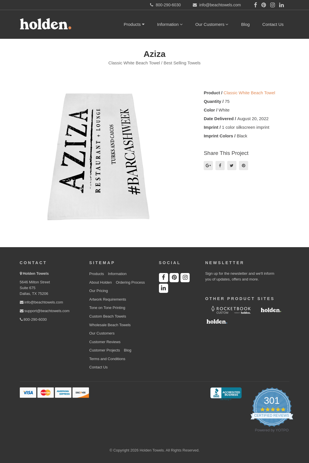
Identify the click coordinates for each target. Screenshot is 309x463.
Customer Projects (104, 350)
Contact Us (272, 24)
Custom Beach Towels (107, 316)
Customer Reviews (105, 342)
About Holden (100, 282)
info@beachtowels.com (41, 302)
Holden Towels (36, 273)
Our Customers (212, 24)
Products (134, 24)
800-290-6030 (33, 319)
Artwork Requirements (107, 299)
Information (170, 24)
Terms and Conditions (107, 359)
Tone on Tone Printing (107, 308)
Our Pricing (98, 291)
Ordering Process (130, 282)
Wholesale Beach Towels (110, 325)
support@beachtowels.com (45, 311)
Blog (245, 24)
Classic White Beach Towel (249, 92)
